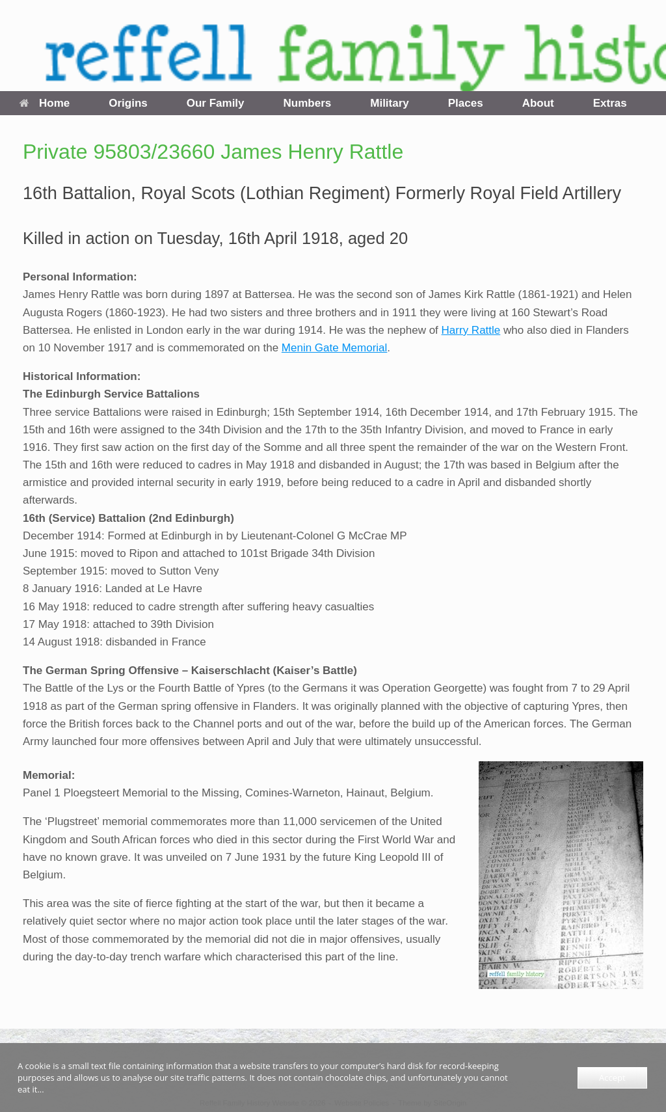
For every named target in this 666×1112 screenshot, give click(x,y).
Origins (128, 103)
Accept (612, 1077)
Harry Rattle (471, 330)
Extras (610, 103)
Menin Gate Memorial (335, 348)
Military (389, 103)
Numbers (308, 103)
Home (45, 103)
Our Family (216, 103)
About (538, 103)
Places (465, 103)
